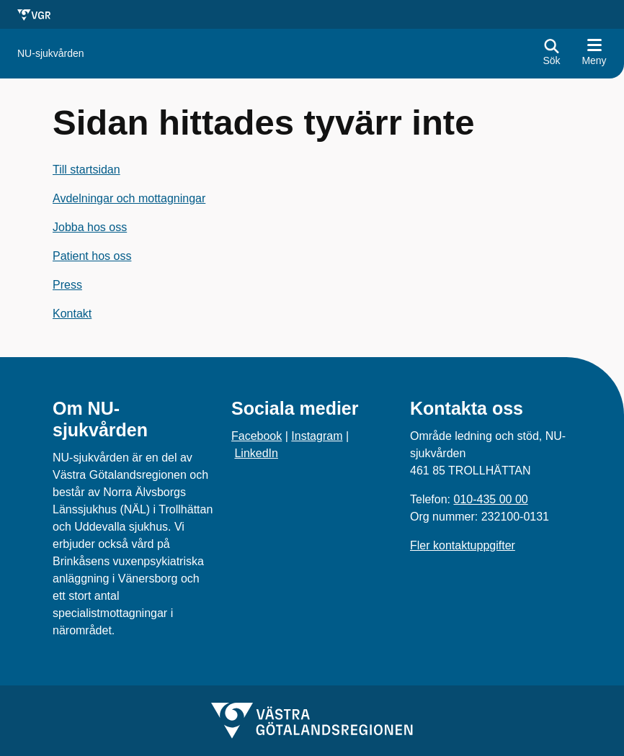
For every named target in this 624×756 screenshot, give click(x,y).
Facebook (256, 436)
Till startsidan (86, 169)
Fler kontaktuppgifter (462, 545)
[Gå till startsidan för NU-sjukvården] (50, 53)
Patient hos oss (92, 256)
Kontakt (72, 313)
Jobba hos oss (90, 227)
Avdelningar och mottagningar (129, 198)
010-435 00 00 (490, 499)
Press (67, 285)
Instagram (316, 436)
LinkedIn (256, 453)
